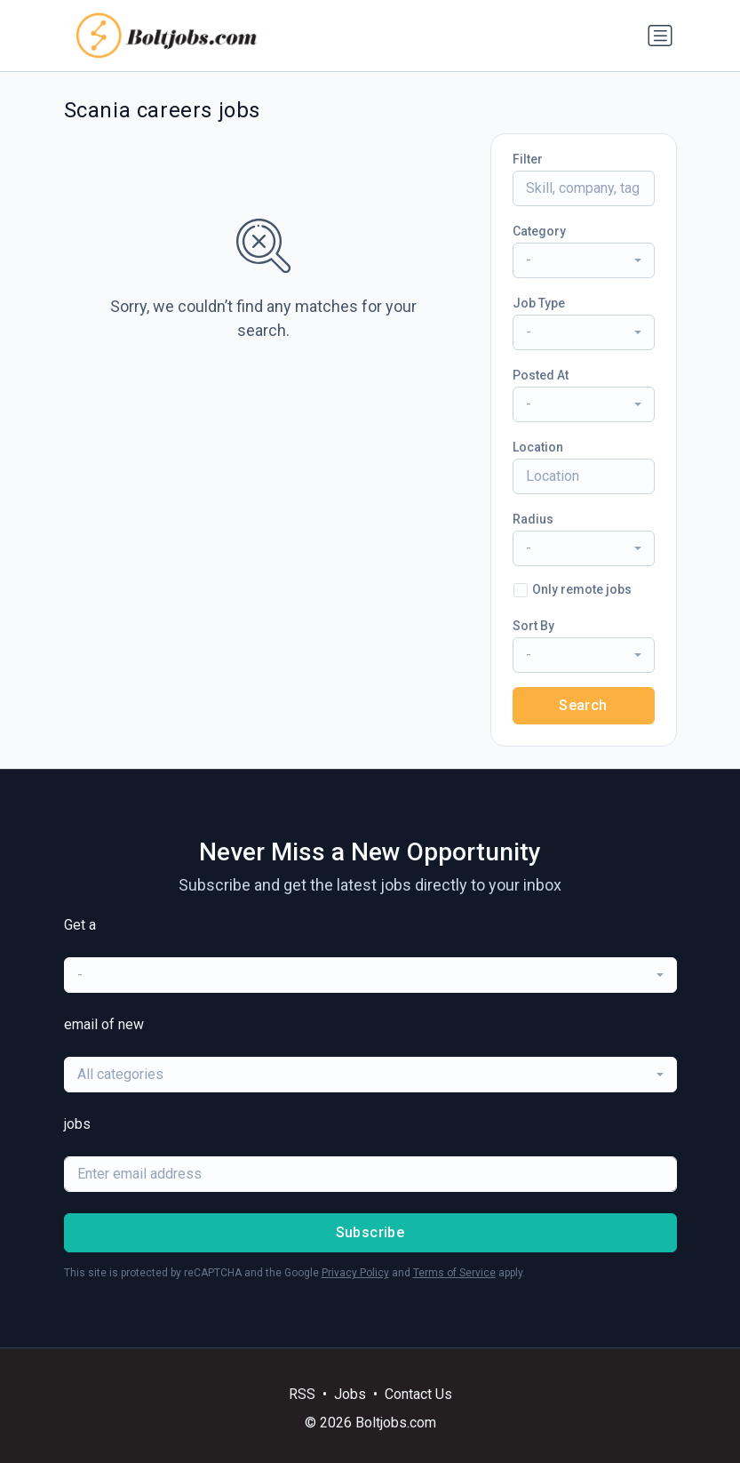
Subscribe (370, 1232)
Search (583, 705)
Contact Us (418, 1394)
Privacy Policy (355, 1273)
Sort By (533, 626)
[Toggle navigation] (660, 35)
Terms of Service (454, 1273)
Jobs (350, 1394)
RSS (302, 1394)
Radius (533, 519)
